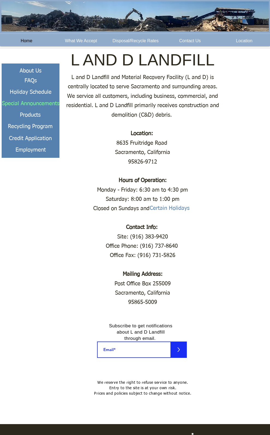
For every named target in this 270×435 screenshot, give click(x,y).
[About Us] (30, 71)
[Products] (30, 115)
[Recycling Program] (30, 126)
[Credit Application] (30, 138)
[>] (178, 350)
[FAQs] (30, 80)
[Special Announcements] (30, 103)
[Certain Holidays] (174, 208)
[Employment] (30, 150)
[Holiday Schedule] (30, 92)
